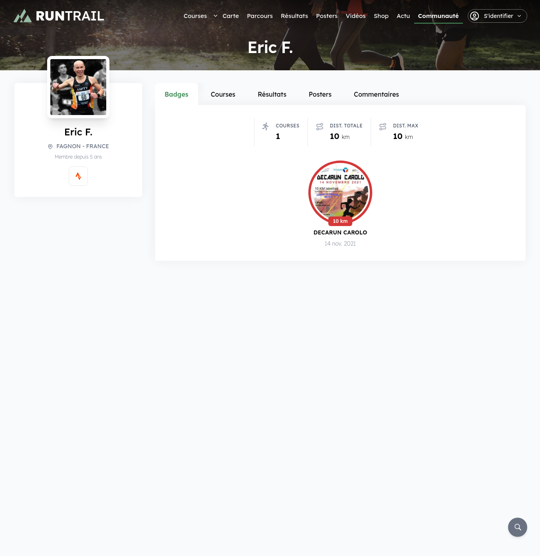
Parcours (260, 16)
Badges (177, 94)
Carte (230, 16)
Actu (403, 16)
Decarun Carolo (340, 233)
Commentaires (376, 94)
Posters (327, 16)
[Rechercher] (517, 527)
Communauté (438, 16)
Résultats (294, 16)
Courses (195, 16)
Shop (381, 16)
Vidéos (355, 16)
